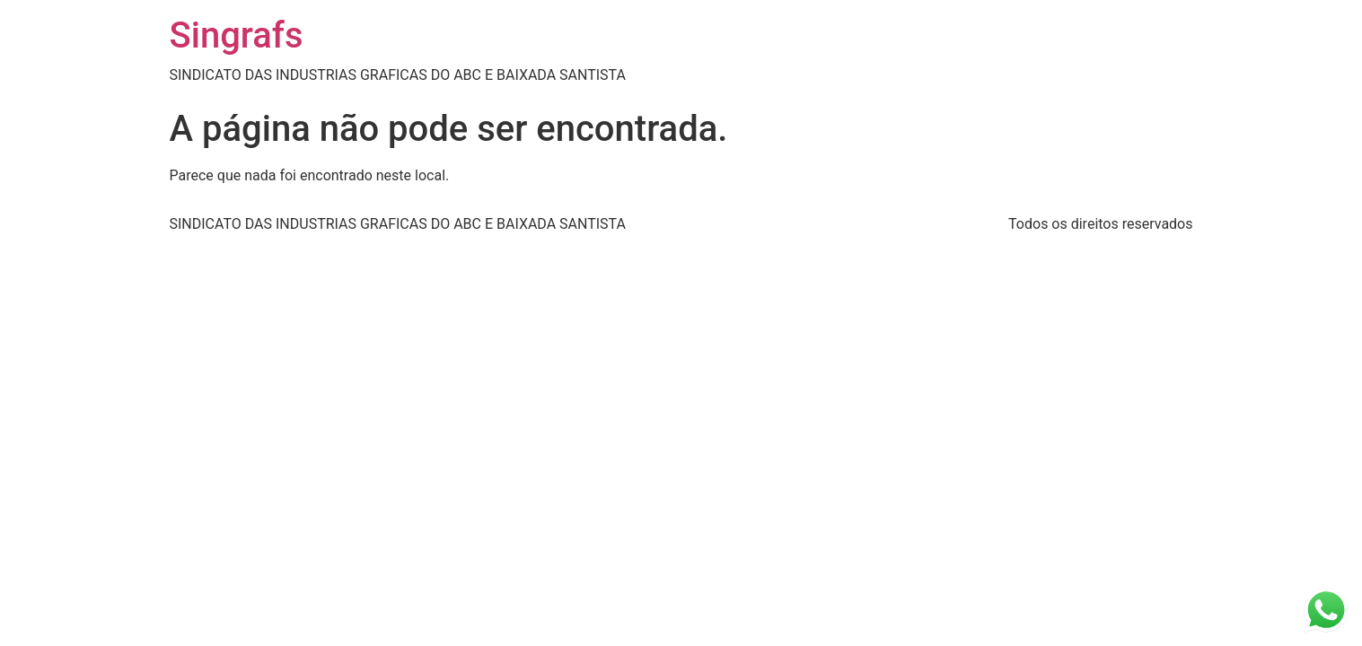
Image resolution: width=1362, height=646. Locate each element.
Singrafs (236, 35)
